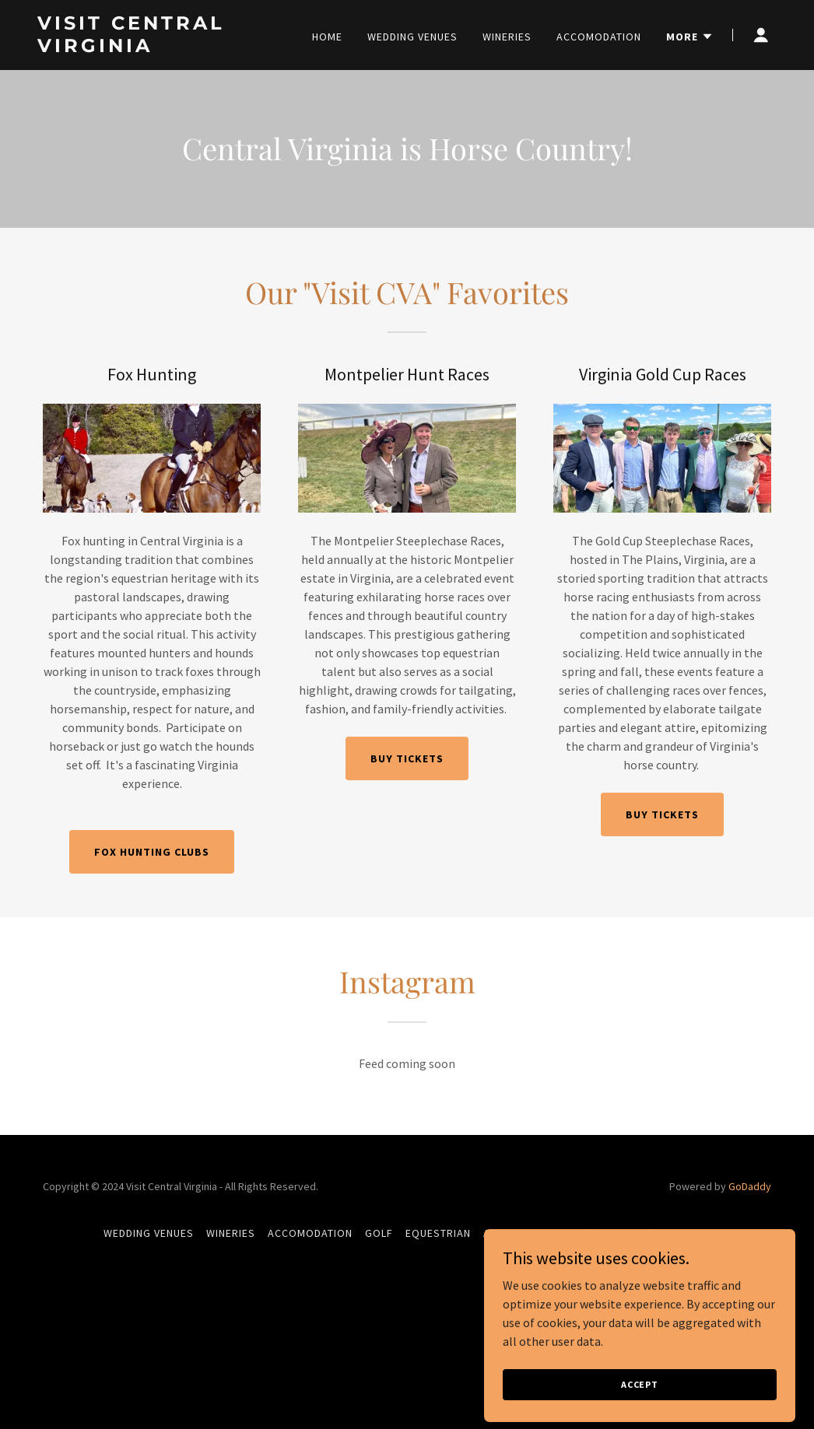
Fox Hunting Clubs (151, 852)
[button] (690, 36)
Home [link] (327, 37)
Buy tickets (407, 758)
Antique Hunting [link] (530, 1233)
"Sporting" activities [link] (649, 1233)
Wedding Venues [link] (412, 37)
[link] (166, 47)
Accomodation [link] (598, 37)
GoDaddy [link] (749, 1186)
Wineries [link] (507, 37)
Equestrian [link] (438, 1233)
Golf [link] (379, 1233)
